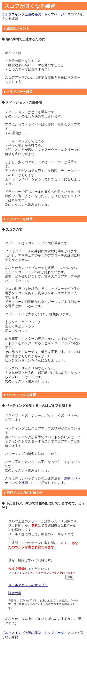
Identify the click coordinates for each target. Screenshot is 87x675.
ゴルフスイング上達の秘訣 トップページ (33, 14)
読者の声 (14, 593)
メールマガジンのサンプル (28, 585)
